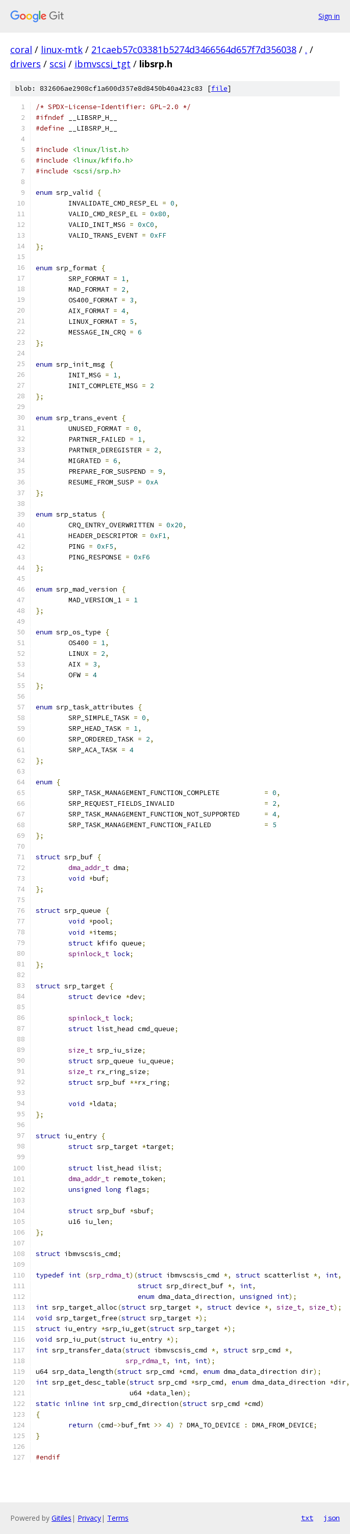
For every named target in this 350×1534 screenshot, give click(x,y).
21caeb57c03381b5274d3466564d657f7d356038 (193, 49)
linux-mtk (62, 49)
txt (307, 1517)
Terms (118, 1518)
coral (21, 49)
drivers (25, 64)
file (219, 88)
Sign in (329, 16)
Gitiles (61, 1518)
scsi (57, 64)
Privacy (89, 1518)
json (331, 1517)
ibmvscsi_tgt (102, 64)
